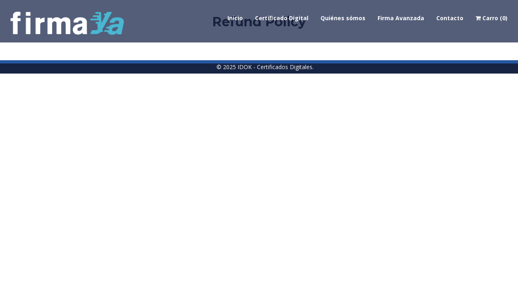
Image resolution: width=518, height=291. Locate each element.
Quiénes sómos (343, 18)
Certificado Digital (281, 18)
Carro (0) (491, 18)
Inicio (235, 18)
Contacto (449, 18)
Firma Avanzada (401, 18)
